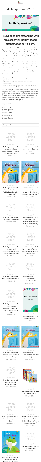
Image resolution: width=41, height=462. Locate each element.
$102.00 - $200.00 (7, 110)
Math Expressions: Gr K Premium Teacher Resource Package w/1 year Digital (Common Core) (10, 308)
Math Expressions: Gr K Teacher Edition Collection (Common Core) (10, 355)
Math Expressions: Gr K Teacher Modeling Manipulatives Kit (10, 382)
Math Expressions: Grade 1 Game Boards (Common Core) (10, 419)
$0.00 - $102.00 (6, 107)
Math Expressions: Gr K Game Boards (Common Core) (30, 149)
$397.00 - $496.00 (7, 118)
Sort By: (5, 125)
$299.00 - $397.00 (7, 115)
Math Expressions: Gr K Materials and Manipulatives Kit (30, 279)
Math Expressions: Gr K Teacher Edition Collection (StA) (30, 355)
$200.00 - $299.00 (7, 113)
